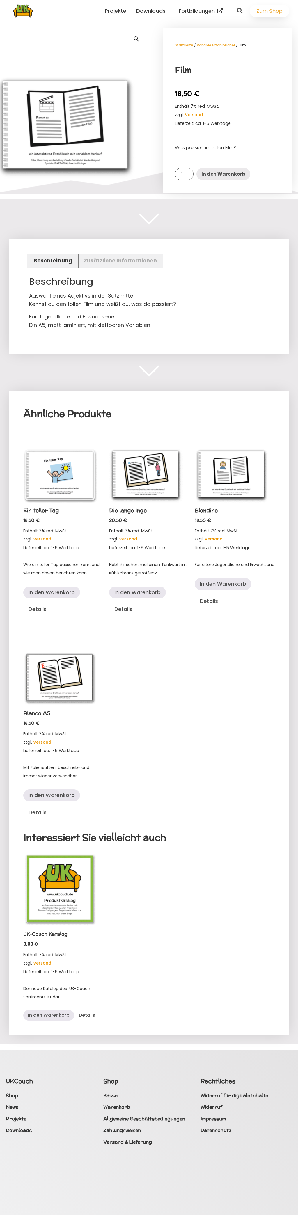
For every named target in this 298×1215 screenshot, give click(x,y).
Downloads (152, 11)
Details (38, 609)
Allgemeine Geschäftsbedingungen (144, 1118)
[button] (239, 11)
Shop (12, 1095)
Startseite (184, 45)
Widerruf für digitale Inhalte (234, 1095)
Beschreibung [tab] (53, 260)
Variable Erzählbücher (216, 45)
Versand (194, 115)
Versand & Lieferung (127, 1142)
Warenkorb (116, 1107)
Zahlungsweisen (122, 1130)
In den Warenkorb (223, 174)
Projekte (117, 11)
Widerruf (211, 1107)
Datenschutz (216, 1130)
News (12, 1107)
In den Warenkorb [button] (52, 592)
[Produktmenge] (184, 174)
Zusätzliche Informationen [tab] (120, 260)
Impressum (213, 1118)
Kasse (110, 1095)
